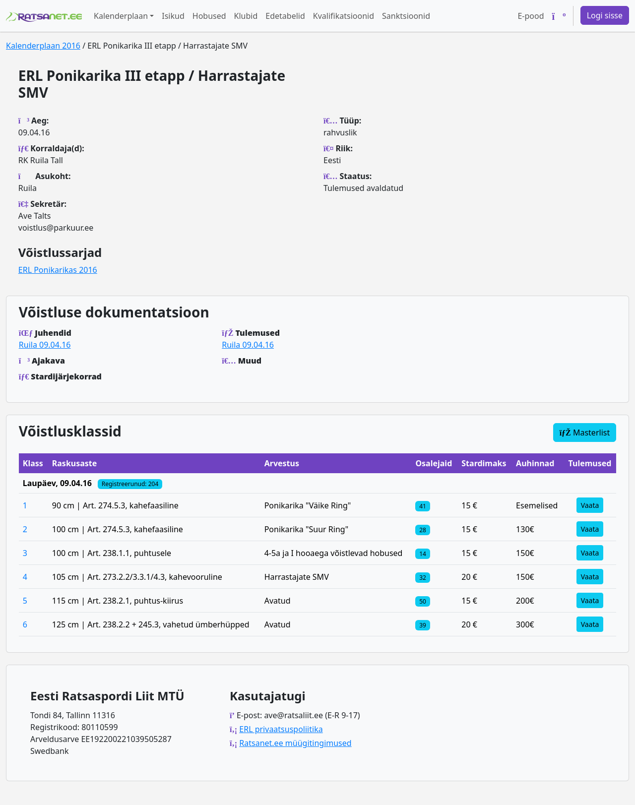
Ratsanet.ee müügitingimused (295, 743)
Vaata (590, 505)
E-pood (530, 15)
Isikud (173, 15)
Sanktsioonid (406, 15)
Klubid (246, 15)
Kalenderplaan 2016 (43, 45)
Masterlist (585, 432)
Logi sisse (605, 15)
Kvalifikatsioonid (343, 15)
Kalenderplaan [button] (121, 15)
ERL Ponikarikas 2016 (57, 269)
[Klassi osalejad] (422, 505)
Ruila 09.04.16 (45, 344)
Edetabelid (285, 15)
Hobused (209, 15)
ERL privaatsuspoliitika (280, 729)
